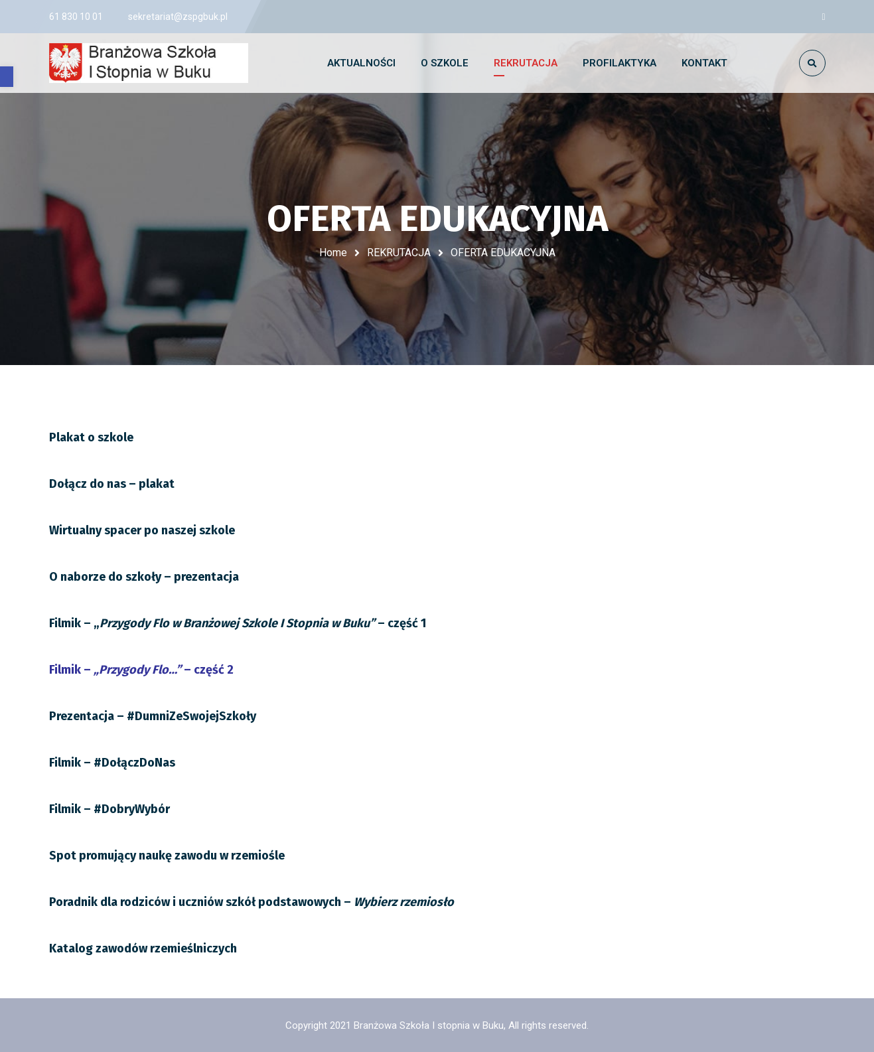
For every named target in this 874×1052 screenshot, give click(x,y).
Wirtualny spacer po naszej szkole (142, 530)
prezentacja (144, 576)
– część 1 (237, 623)
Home (333, 252)
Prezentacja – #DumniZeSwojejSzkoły (152, 716)
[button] (6, 76)
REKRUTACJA (399, 252)
